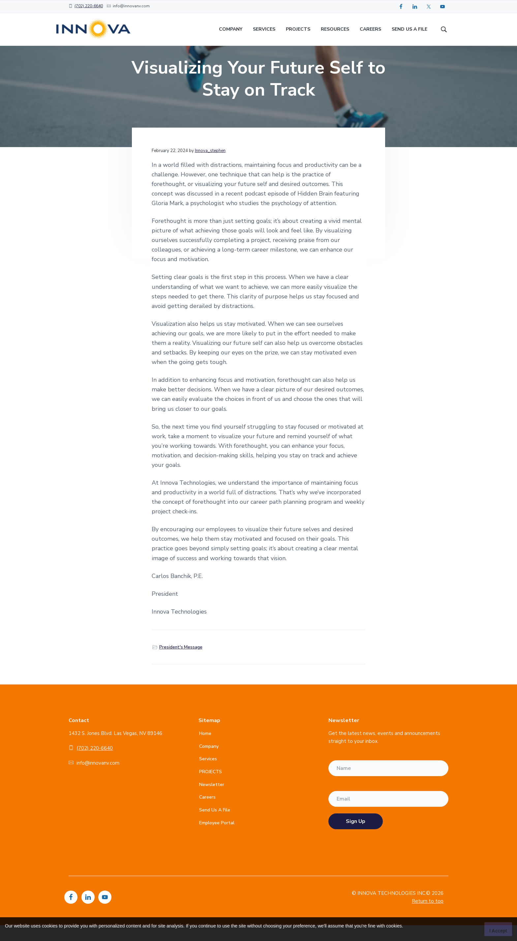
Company (209, 762)
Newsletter (211, 800)
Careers (207, 813)
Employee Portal (216, 838)
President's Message (180, 663)
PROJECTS (210, 788)
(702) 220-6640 (89, 6)
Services (208, 775)
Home (205, 749)
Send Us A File (214, 826)
